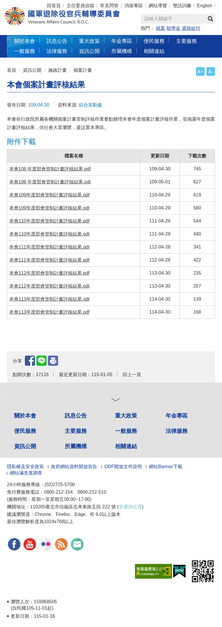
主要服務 (186, 41)
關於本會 (24, 41)
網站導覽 (158, 5)
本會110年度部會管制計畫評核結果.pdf (49, 220)
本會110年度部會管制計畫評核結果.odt (49, 233)
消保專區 (133, 5)
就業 (160, 28)
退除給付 (191, 28)
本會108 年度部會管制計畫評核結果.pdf (50, 168)
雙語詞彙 (182, 5)
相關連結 (154, 51)
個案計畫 (82, 70)
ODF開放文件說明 (123, 466)
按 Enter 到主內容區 (26, 3)
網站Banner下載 (165, 466)
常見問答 (109, 5)
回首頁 (54, 5)
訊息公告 (57, 41)
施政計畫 (57, 70)
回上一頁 (132, 374)
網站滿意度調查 (26, 472)
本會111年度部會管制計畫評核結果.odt (49, 246)
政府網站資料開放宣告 (74, 466)
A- (210, 72)
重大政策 (89, 41)
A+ (200, 72)
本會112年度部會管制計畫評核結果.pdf (49, 273)
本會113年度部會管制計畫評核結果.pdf (49, 312)
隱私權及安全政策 (25, 466)
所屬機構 (121, 51)
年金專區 (121, 41)
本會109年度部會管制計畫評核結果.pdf (49, 194)
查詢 (210, 19)
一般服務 (24, 51)
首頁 (11, 70)
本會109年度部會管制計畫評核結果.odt (49, 207)
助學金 (173, 28)
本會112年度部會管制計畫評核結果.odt (49, 286)
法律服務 (57, 51)
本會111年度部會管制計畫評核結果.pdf (49, 260)
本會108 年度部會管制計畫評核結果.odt (50, 181)
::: (9, 38)
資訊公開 (89, 51)
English (204, 5)
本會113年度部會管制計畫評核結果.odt (49, 299)
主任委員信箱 (80, 5)
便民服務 (154, 41)
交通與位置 (130, 506)
